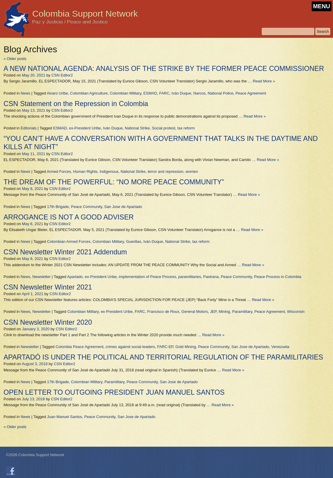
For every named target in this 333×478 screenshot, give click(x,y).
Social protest (163, 128)
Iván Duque (181, 93)
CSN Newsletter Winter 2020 (48, 322)
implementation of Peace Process (147, 276)
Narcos (199, 93)
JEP (213, 311)
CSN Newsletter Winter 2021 (48, 287)
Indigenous (109, 171)
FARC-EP (165, 346)
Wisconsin (296, 311)
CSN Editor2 (62, 75)
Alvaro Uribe (57, 93)
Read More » (264, 81)
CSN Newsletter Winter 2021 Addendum (65, 252)
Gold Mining (185, 346)
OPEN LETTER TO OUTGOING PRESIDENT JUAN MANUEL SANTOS (114, 392)
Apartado (75, 276)
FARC (164, 93)
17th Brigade (58, 206)
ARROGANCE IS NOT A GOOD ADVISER (69, 217)
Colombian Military (125, 93)
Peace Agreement (250, 93)
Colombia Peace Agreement (80, 346)
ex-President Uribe (85, 128)
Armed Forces (59, 171)
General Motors (194, 311)
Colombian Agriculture (89, 93)
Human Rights (85, 171)
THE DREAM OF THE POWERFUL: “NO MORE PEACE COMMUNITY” (114, 182)
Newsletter (42, 276)
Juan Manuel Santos (64, 416)
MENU (321, 6)
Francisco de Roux (163, 311)
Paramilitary (242, 311)
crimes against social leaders (130, 346)
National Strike (137, 128)
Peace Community (86, 206)
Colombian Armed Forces (68, 241)
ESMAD (150, 93)
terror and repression (165, 171)
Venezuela (280, 346)
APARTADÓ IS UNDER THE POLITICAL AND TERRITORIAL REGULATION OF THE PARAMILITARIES (163, 357)
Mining (224, 311)
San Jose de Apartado (123, 206)
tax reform (186, 128)
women (191, 171)
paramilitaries (189, 276)
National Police (220, 93)
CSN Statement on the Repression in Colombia (76, 104)
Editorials (28, 128)
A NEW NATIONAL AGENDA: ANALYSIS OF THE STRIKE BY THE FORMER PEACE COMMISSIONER (164, 68)
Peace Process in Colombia (277, 276)
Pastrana (211, 276)
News (25, 93)
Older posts (15, 58)
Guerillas (133, 241)
